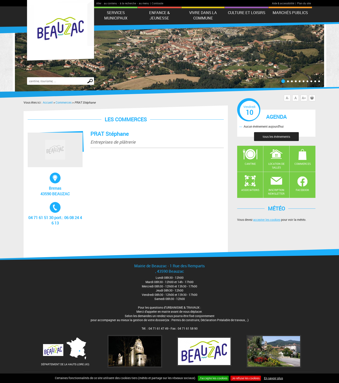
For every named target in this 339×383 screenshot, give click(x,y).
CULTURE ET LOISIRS (246, 12)
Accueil (48, 102)
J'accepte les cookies (213, 378)
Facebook (302, 190)
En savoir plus (273, 378)
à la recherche (128, 3)
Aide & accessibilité (283, 3)
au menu (144, 3)
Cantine (250, 163)
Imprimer (312, 98)
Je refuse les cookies (246, 378)
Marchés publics (290, 12)
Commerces (64, 102)
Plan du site (304, 3)
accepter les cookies (266, 220)
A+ (304, 98)
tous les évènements (276, 137)
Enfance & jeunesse (159, 15)
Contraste (157, 3)
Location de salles (276, 165)
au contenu (110, 3)
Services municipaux (115, 15)
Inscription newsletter (276, 191)
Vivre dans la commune (203, 15)
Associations (250, 190)
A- (287, 98)
